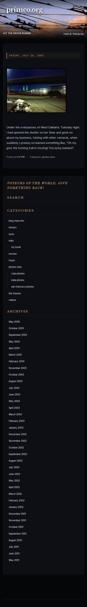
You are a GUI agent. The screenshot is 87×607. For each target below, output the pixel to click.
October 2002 (16, 447)
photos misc (15, 266)
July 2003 (14, 387)
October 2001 (16, 526)
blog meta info (16, 220)
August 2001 (15, 540)
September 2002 (18, 454)
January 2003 (16, 427)
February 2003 (17, 420)
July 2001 (14, 546)
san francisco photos (22, 286)
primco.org (24, 10)
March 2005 (15, 354)
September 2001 (17, 533)
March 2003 (15, 414)
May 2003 (14, 401)
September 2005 (18, 334)
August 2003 (15, 381)
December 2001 (17, 513)
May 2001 (14, 560)
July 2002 (14, 467)
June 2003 (14, 394)
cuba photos (18, 273)
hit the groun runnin (17, 33)
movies (13, 253)
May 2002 (14, 480)
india (11, 240)
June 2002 (14, 474)
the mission (15, 293)
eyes (11, 234)
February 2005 (17, 361)
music (12, 260)
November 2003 (18, 368)
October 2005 (16, 328)
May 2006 (14, 321)
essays (13, 227)
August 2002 (15, 460)
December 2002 (18, 434)
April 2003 (14, 407)
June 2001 (14, 553)
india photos (17, 280)
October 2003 (16, 374)
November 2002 (18, 440)
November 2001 (17, 520)
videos (12, 299)
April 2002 (14, 487)
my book (16, 247)
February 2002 (17, 500)
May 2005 (14, 341)
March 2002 (15, 493)
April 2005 (14, 348)
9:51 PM (21, 157)
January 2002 (16, 507)
